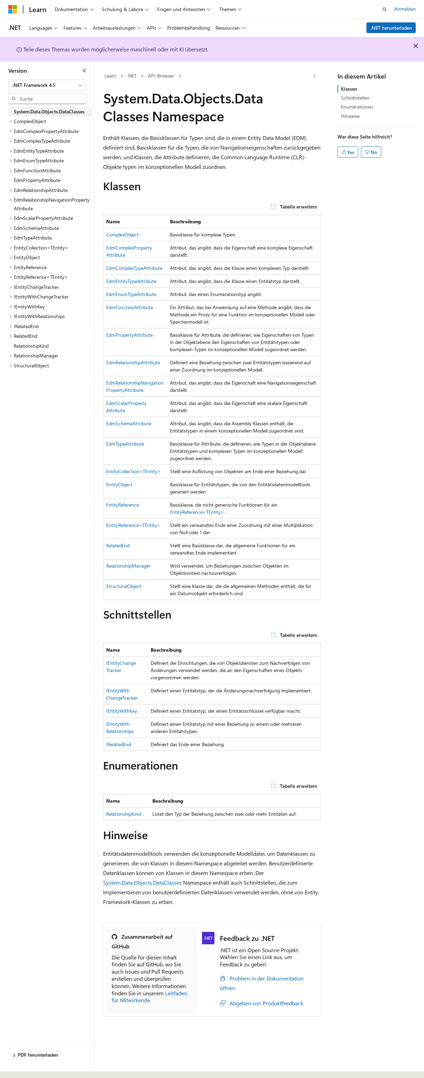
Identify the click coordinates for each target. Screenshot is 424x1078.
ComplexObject (122, 234)
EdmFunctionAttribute (129, 307)
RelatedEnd (118, 545)
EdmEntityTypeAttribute (131, 281)
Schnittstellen (355, 97)
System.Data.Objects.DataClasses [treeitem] (49, 111)
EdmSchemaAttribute (128, 423)
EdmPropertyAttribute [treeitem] (37, 180)
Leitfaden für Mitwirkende (149, 996)
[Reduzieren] (84, 70)
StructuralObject (123, 586)
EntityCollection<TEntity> (133, 471)
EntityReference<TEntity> (197, 512)
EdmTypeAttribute (125, 443)
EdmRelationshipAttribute (133, 362)
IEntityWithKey (121, 711)
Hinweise (350, 116)
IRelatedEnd (118, 744)
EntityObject (119, 484)
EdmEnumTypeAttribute (131, 294)
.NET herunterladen (391, 27)
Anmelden (405, 9)
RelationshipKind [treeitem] (31, 346)
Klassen (349, 88)
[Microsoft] (12, 9)
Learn (110, 75)
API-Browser (161, 75)
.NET (132, 75)
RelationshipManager (128, 565)
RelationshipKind (123, 814)
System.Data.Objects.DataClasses (142, 882)
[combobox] (47, 85)
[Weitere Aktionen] (315, 76)
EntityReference (122, 504)
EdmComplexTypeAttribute (134, 268)
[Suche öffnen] (385, 9)
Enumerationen (357, 106)
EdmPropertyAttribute (129, 335)
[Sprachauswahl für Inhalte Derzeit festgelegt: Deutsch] (24, 1066)
